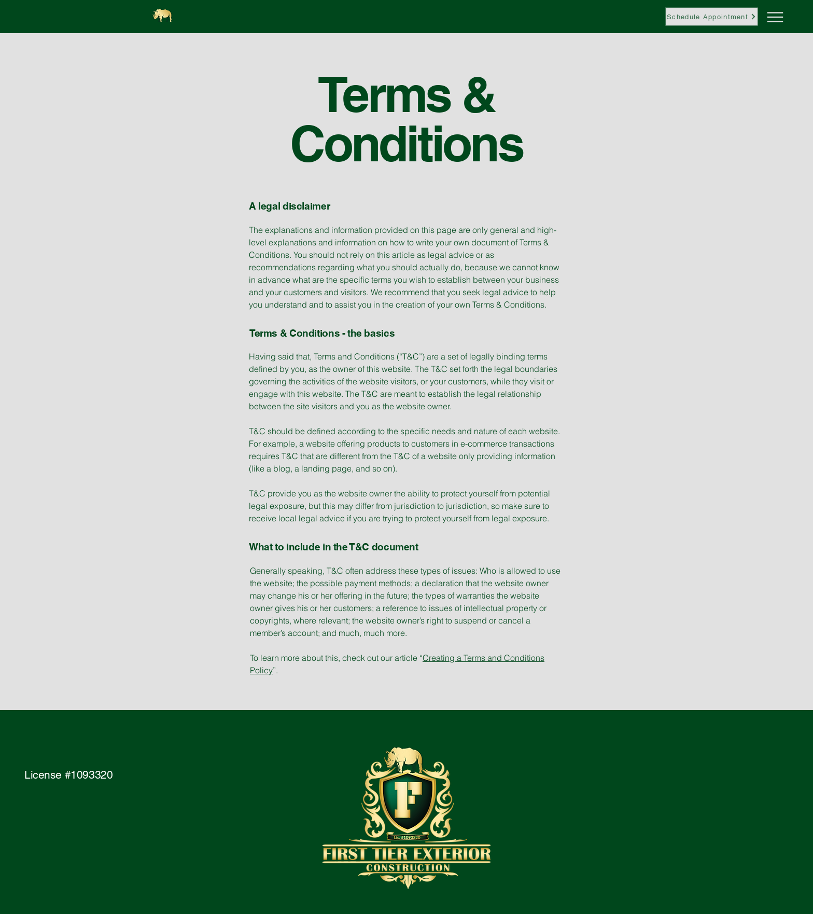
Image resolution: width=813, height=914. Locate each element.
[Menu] (754, 17)
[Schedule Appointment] (711, 16)
